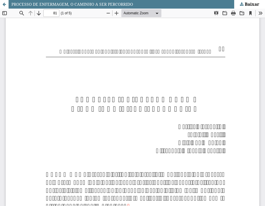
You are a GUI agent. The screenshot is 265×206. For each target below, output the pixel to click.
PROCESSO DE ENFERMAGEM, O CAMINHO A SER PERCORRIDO (72, 4)
